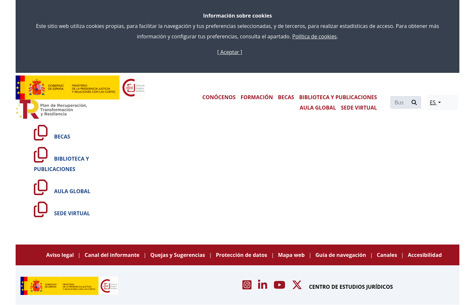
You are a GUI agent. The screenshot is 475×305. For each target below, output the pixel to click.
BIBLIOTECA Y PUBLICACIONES (338, 97)
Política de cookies (314, 36)
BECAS (286, 97)
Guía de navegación (341, 255)
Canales (387, 255)
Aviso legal (60, 255)
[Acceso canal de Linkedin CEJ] (263, 286)
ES (433, 102)
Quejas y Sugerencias (178, 255)
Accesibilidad (425, 255)
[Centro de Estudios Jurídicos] (81, 87)
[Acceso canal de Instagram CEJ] (247, 286)
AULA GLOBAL (318, 107)
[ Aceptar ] (229, 52)
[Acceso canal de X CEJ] (298, 286)
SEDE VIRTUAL (359, 107)
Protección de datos (242, 255)
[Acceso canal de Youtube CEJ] (280, 286)
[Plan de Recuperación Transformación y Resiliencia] (51, 109)
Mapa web (292, 255)
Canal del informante (113, 255)
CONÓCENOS (219, 97)
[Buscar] (399, 102)
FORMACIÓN (256, 97)
